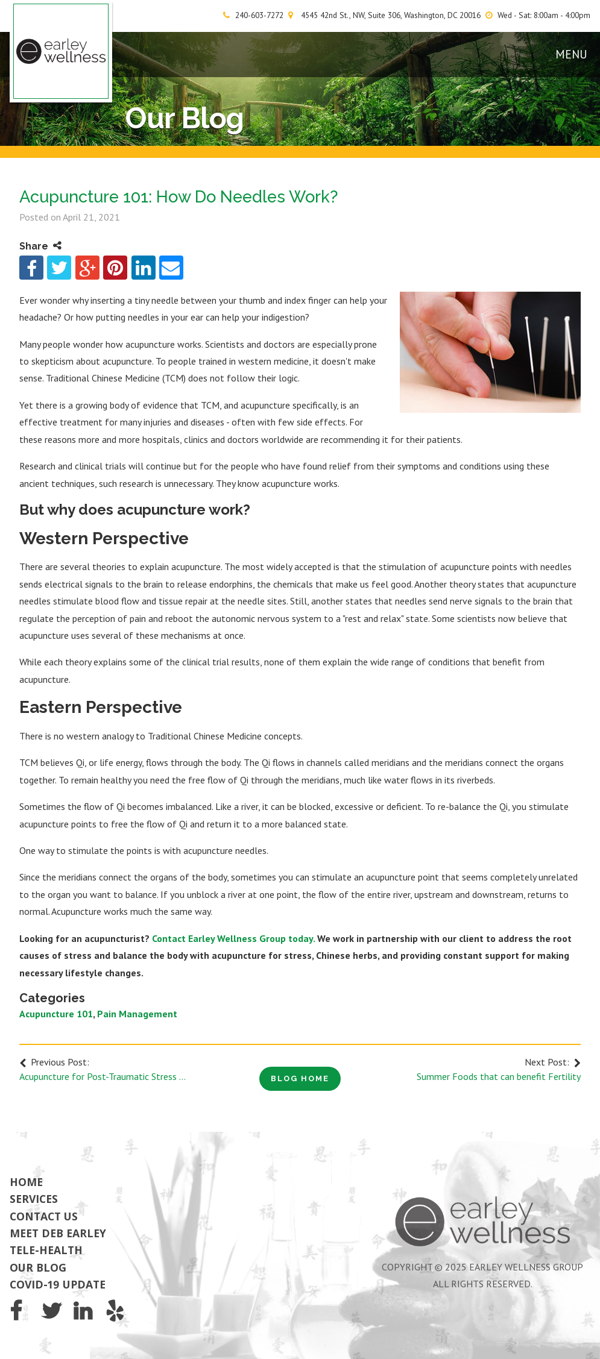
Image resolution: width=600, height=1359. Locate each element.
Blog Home (300, 1078)
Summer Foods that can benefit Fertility (499, 1076)
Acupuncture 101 (56, 1014)
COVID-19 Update (58, 1284)
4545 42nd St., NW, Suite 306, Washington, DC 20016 (391, 15)
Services (34, 1198)
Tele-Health (46, 1250)
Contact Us (44, 1216)
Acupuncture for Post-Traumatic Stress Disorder (104, 1076)
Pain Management (137, 1014)
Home (26, 1182)
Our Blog (38, 1267)
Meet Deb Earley (58, 1233)
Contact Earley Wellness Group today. (233, 938)
